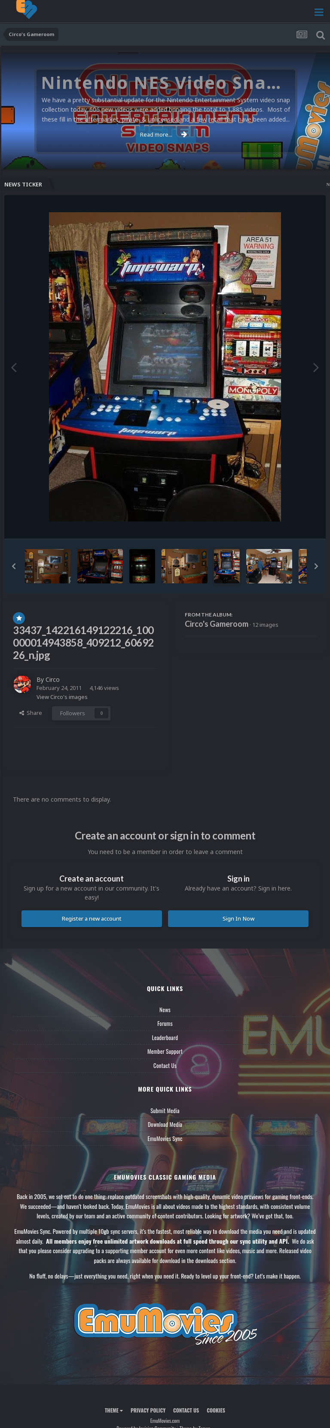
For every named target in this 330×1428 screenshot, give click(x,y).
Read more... (163, 134)
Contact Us (165, 1065)
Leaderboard (165, 1037)
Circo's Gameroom (216, 624)
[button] (13, 566)
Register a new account (92, 918)
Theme (114, 1410)
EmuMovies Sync (164, 1138)
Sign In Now (238, 918)
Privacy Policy (148, 1410)
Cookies (216, 1410)
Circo (53, 679)
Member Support (165, 1051)
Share (30, 713)
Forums (165, 1023)
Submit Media (165, 1110)
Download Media (165, 1124)
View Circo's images (62, 697)
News (165, 1009)
